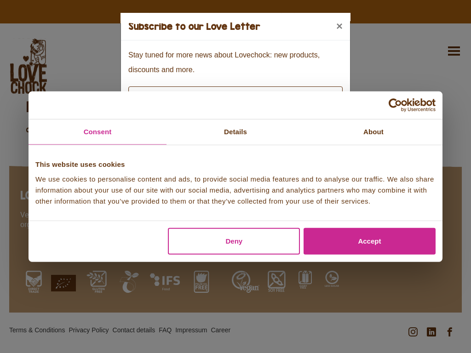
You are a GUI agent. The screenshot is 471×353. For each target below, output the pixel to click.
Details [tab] (235, 132)
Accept (369, 241)
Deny (234, 241)
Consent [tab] (98, 132)
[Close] (339, 26)
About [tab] (373, 132)
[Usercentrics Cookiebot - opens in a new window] (395, 105)
